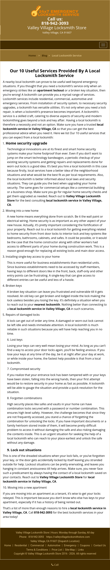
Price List (57, 549)
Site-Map (70, 549)
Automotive (54, 545)
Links (81, 549)
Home (32, 55)
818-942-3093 (55, 23)
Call (55, 564)
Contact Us (99, 545)
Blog (44, 55)
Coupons (85, 545)
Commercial (37, 545)
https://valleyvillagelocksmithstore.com (68, 536)
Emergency (70, 545)
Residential (21, 545)
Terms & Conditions (37, 549)
